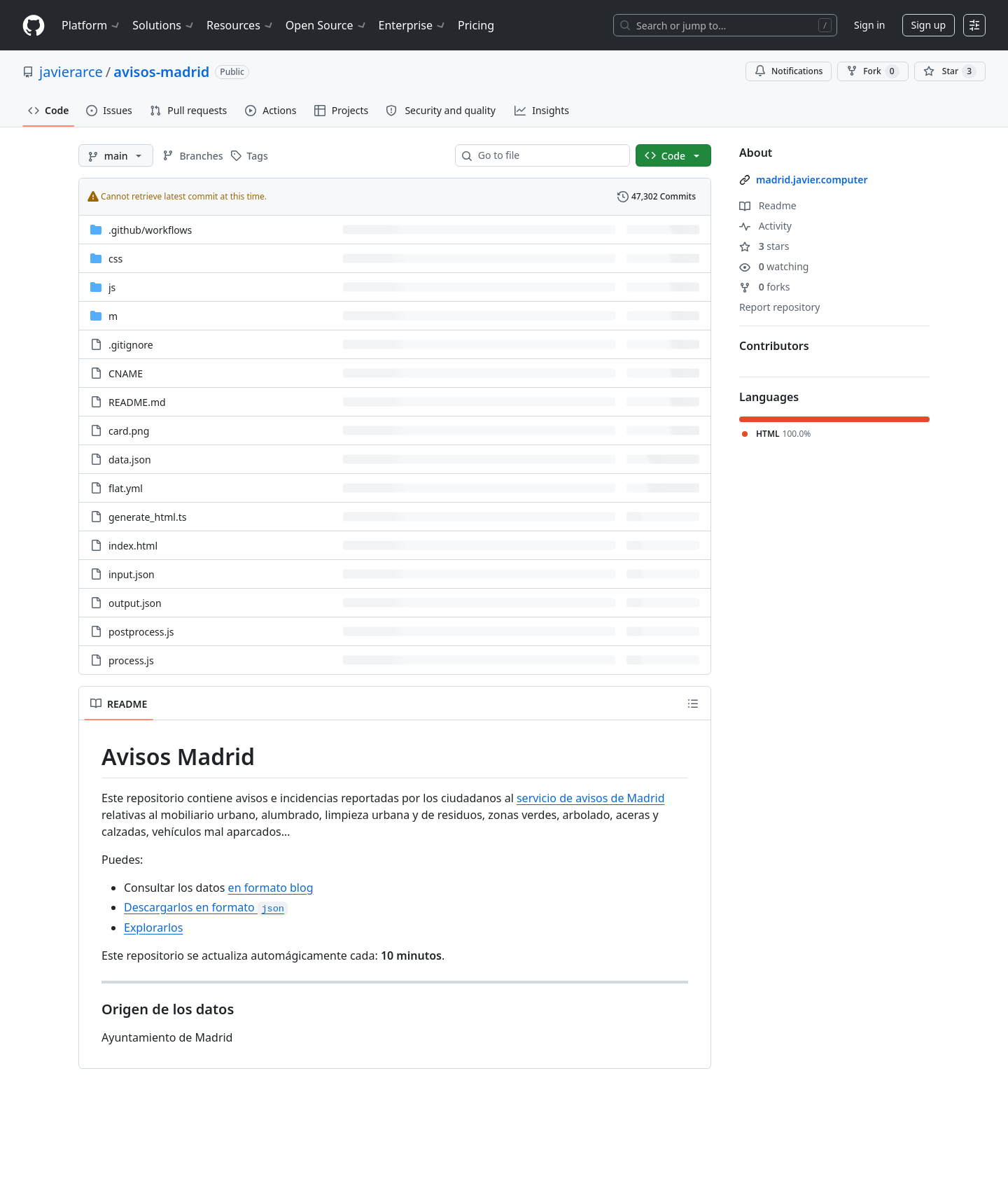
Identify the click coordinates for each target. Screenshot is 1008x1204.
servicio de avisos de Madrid (591, 798)
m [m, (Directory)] (113, 316)
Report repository (779, 307)
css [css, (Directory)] (115, 258)
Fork (872, 71)
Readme (768, 205)
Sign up (928, 24)
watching (773, 266)
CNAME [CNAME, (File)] (125, 373)
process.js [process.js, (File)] (131, 660)
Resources (240, 25)
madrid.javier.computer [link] (811, 179)
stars (764, 246)
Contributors (774, 346)
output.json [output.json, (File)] (135, 603)
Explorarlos (153, 927)
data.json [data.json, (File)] (129, 459)
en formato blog (271, 887)
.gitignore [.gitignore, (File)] (130, 344)
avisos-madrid (161, 71)
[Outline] (693, 703)
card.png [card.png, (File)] (128, 431)
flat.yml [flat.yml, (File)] (125, 488)
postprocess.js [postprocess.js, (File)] (141, 631)
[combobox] (548, 155)
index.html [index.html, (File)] (133, 545)
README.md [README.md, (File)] (137, 402)
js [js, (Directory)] (111, 287)
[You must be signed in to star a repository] (950, 71)
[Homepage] (33, 25)
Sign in (869, 24)
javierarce (71, 71)
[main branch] (115, 155)
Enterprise (413, 25)
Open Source (327, 25)
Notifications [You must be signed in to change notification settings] (788, 71)
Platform (91, 25)
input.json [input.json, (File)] (131, 574)
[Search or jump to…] (725, 25)
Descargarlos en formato (206, 907)
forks (764, 286)
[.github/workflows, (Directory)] (150, 230)
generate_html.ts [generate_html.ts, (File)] (147, 517)
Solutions (163, 25)
